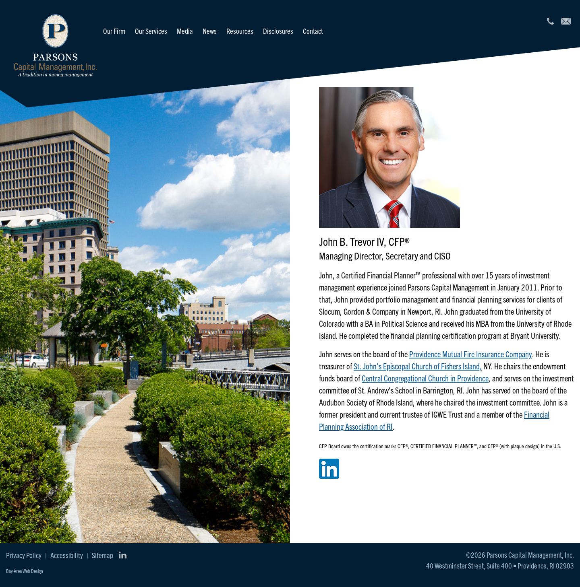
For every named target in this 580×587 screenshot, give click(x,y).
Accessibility (66, 555)
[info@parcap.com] (566, 21)
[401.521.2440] (550, 21)
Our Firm (114, 30)
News (210, 30)
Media (185, 30)
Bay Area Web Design (24, 571)
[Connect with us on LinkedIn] (122, 555)
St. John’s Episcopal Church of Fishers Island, (418, 366)
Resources (239, 30)
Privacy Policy (23, 555)
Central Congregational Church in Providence (425, 378)
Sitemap (102, 555)
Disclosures (278, 30)
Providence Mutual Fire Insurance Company (470, 354)
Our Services (151, 30)
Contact (313, 30)
